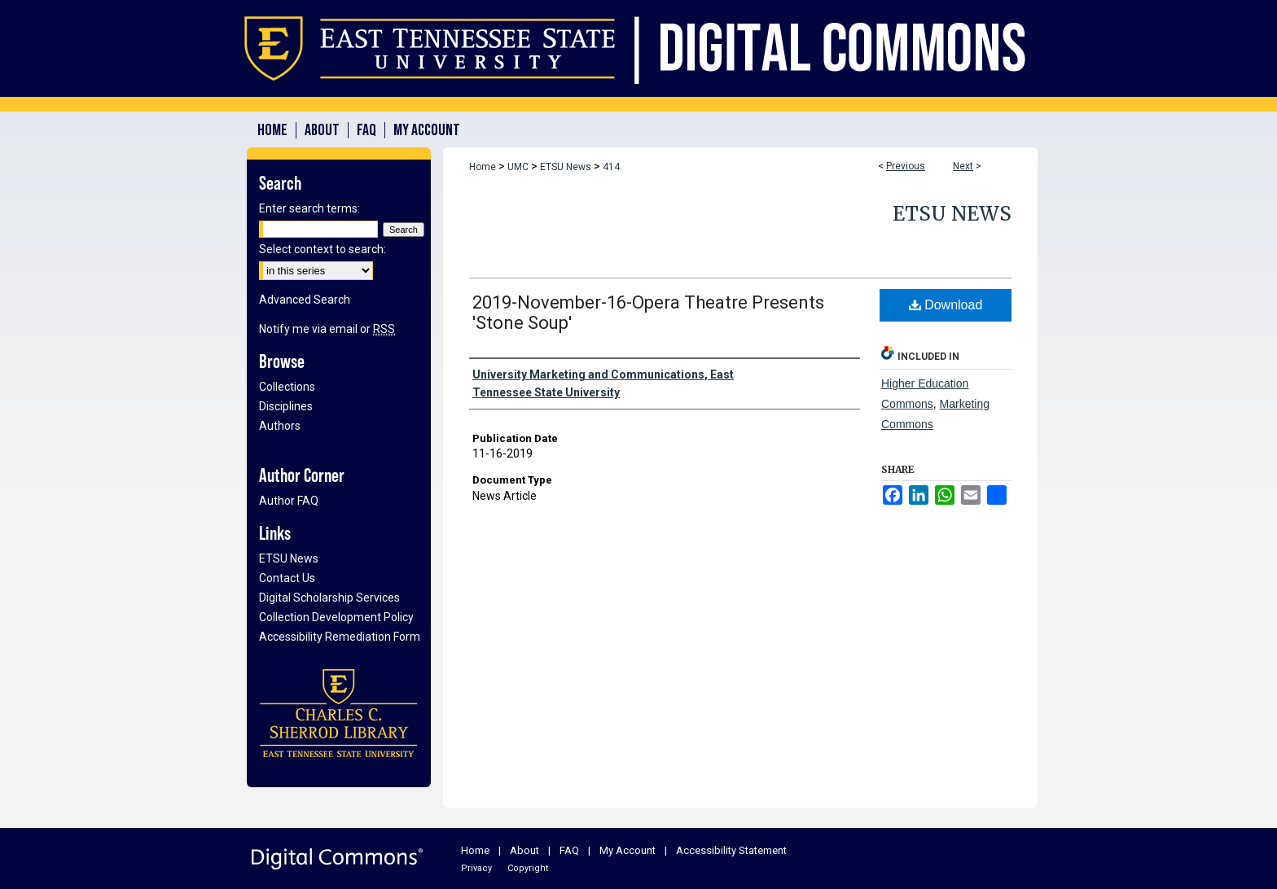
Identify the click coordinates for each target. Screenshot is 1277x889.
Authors (280, 425)
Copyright (527, 868)
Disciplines (286, 406)
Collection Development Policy (336, 617)
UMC (518, 167)
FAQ (569, 850)
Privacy (476, 868)
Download (946, 305)
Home (482, 167)
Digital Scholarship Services (329, 597)
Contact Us (287, 578)
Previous (905, 166)
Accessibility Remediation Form (339, 636)
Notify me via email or (327, 328)
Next (963, 166)
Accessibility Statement (731, 850)
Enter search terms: (309, 208)
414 (611, 167)
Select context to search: (322, 249)
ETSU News (565, 167)
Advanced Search (304, 299)
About (524, 850)
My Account (627, 850)
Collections (287, 386)
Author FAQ (288, 500)
